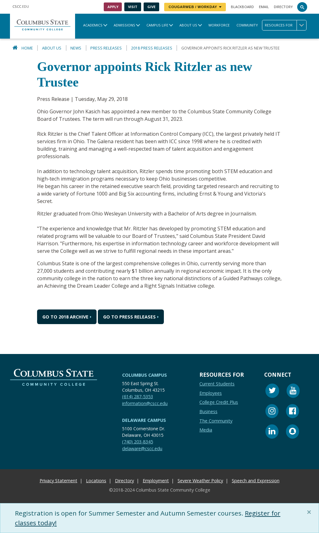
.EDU (20, 6)
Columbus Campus (144, 375)
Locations (96, 480)
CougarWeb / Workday (195, 7)
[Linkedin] (272, 432)
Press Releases (106, 48)
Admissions (124, 25)
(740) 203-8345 (137, 442)
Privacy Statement (58, 480)
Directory (283, 6)
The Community (215, 421)
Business (208, 411)
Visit (132, 6)
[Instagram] (272, 412)
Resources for (285, 25)
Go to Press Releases (129, 317)
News (75, 48)
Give (151, 6)
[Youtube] (293, 391)
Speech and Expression (255, 480)
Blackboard (242, 6)
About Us (188, 25)
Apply (112, 6)
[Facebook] (292, 412)
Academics (92, 25)
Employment (156, 480)
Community (247, 25)
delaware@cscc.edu (142, 448)
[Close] (310, 512)
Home (27, 48)
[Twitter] (272, 391)
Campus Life (157, 25)
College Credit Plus (218, 402)
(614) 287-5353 (137, 396)
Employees (210, 393)
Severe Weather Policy (200, 480)
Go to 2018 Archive (65, 317)
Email (264, 6)
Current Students (217, 384)
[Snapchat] (292, 432)
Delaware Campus (144, 420)
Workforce (219, 25)
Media (205, 430)
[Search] (302, 7)
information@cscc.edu (145, 403)
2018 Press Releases (151, 48)
